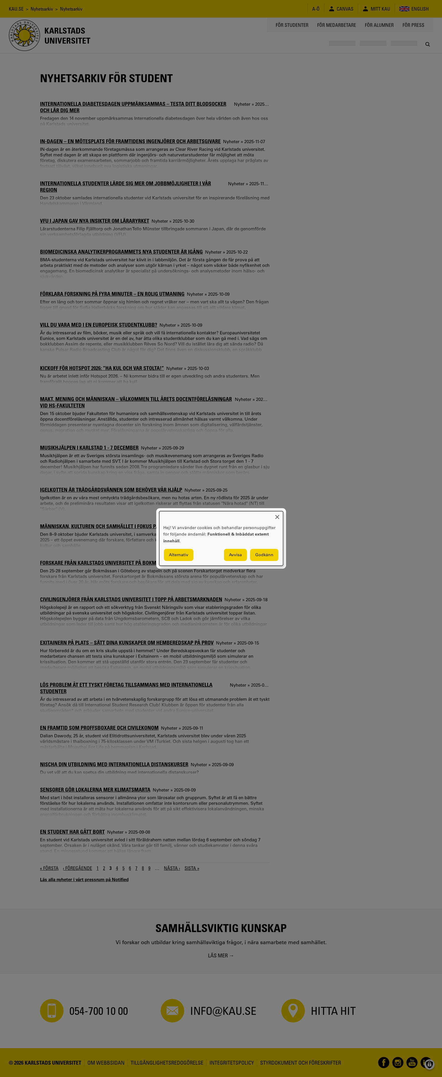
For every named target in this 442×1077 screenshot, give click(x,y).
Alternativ (178, 555)
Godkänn (264, 555)
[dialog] (221, 538)
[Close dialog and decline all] (277, 514)
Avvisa (235, 555)
